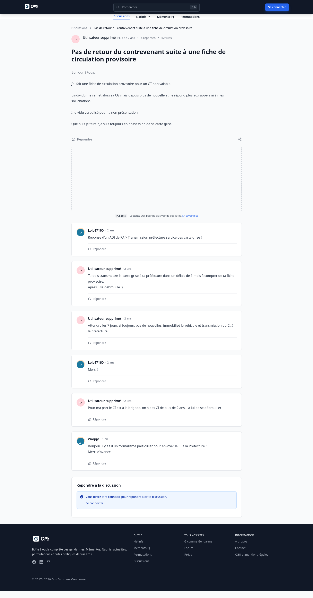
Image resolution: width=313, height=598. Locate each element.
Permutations (190, 20)
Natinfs (138, 548)
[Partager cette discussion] (240, 146)
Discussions (79, 35)
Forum (188, 555)
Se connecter (277, 7)
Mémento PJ (165, 20)
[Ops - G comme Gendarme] (34, 6)
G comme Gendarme (198, 548)
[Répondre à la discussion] (81, 146)
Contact (240, 555)
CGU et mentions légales (251, 561)
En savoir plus (190, 222)
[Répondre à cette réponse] (97, 256)
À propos (241, 548)
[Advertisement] (156, 185)
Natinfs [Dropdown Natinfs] (143, 20)
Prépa (188, 561)
